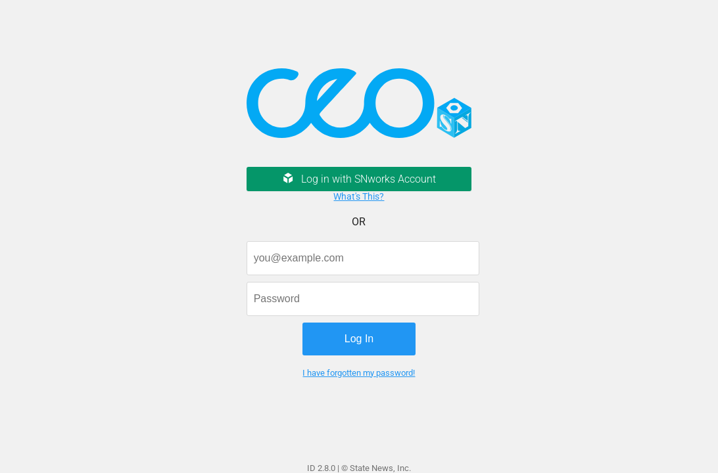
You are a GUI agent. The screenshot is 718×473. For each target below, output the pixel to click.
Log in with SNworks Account (358, 179)
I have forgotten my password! (358, 373)
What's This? (358, 196)
